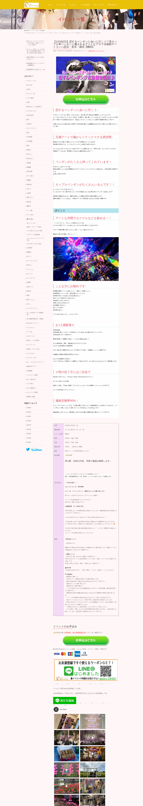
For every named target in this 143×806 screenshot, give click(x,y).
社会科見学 (30, 115)
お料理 (29, 193)
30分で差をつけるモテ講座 (34, 243)
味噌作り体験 (31, 396)
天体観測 (29, 370)
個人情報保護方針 (79, 632)
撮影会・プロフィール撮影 (34, 227)
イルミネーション (100, 50)
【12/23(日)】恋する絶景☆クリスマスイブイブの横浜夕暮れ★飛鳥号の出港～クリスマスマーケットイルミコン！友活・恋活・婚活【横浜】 (69, 773)
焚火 (28, 119)
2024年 (29, 416)
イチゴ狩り (30, 383)
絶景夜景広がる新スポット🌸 (36, 69)
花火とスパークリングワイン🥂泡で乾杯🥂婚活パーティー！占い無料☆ (36, 43)
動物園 (29, 167)
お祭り (29, 89)
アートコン (30, 269)
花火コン (29, 154)
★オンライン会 (31, 223)
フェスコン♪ (30, 327)
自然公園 (29, 171)
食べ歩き (29, 85)
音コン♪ (29, 256)
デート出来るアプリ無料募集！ (35, 313)
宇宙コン (29, 265)
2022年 (29, 425)
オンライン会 (31, 93)
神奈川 (29, 150)
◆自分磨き (30, 219)
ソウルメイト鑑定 (32, 375)
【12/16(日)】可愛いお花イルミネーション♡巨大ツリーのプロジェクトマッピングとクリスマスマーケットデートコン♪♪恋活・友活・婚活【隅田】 (102, 773)
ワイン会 (29, 332)
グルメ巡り (30, 176)
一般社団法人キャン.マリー (68, 803)
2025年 (29, 412)
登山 (28, 132)
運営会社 (28, 783)
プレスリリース (31, 128)
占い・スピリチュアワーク (35, 362)
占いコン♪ (30, 273)
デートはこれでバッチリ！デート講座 (36, 239)
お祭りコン (30, 286)
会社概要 (28, 785)
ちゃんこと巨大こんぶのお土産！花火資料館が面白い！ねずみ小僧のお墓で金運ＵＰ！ (36, 51)
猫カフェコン (31, 299)
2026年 (29, 407)
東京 (94, 50)
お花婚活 (29, 247)
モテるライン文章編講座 (33, 234)
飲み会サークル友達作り (34, 106)
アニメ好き (30, 214)
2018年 (29, 442)
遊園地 (29, 252)
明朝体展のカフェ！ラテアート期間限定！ (36, 64)
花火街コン (30, 158)
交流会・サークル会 (33, 349)
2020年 (29, 433)
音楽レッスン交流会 (33, 340)
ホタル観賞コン (31, 388)
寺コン (29, 304)
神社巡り (29, 184)
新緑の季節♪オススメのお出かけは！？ (35, 58)
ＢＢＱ (29, 189)
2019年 (29, 438)
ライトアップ (31, 345)
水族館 (29, 163)
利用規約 (68, 632)
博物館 (29, 180)
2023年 (29, 420)
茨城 (28, 102)
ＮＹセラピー (31, 353)
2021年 (29, 429)
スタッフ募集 (38, 783)
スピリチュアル (31, 357)
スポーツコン (31, 336)
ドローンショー (31, 80)
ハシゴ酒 (29, 210)
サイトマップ (67, 783)
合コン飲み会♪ (31, 379)
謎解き (29, 206)
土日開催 (90, 50)
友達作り (29, 124)
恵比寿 (29, 202)
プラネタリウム (31, 111)
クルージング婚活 (32, 392)
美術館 (29, 282)
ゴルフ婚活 (30, 98)
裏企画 (29, 291)
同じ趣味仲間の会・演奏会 (35, 319)
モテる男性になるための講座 (34, 230)
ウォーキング (31, 278)
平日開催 (29, 137)
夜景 (28, 295)
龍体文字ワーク (31, 366)
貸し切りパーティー (33, 323)
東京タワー (30, 197)
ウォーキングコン (32, 261)
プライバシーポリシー (53, 783)
